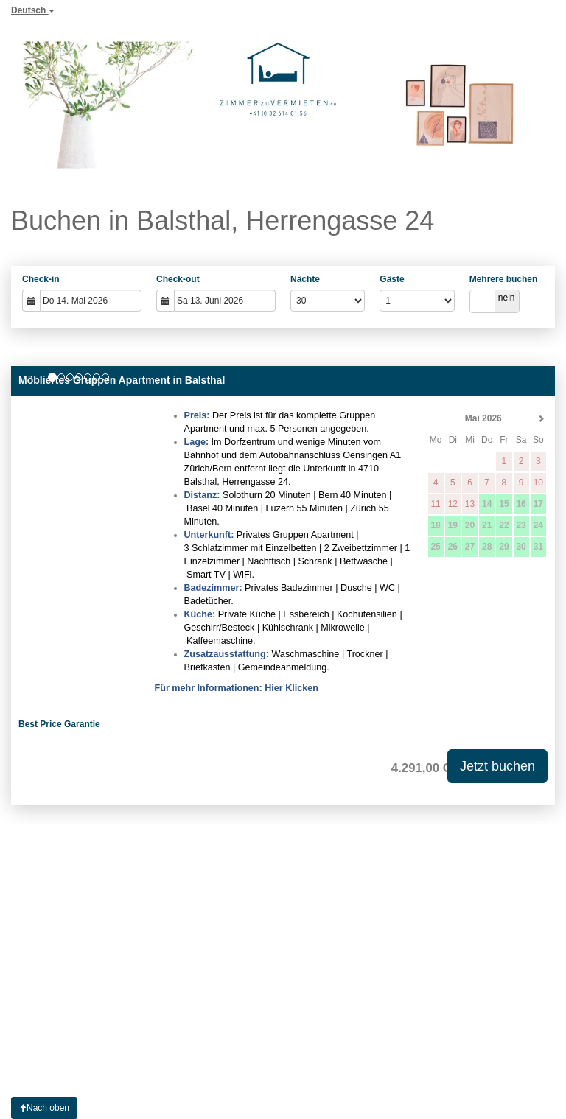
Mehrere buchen (503, 279)
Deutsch (33, 10)
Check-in (41, 279)
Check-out (178, 279)
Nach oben (44, 1108)
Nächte (305, 279)
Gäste (392, 279)
